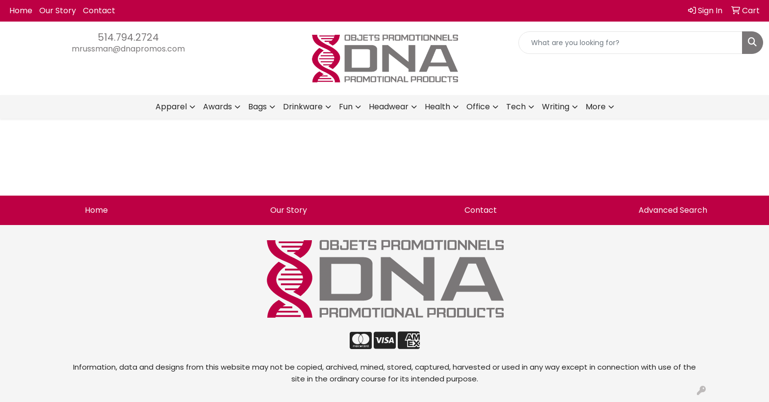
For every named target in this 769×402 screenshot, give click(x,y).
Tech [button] (516, 106)
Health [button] (437, 106)
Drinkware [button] (303, 106)
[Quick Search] (630, 42)
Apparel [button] (171, 106)
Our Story (57, 10)
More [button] (596, 106)
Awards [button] (217, 106)
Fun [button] (346, 106)
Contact (99, 10)
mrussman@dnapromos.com (128, 48)
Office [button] (478, 106)
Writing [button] (555, 106)
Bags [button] (257, 106)
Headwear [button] (389, 106)
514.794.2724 (128, 37)
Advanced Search (673, 210)
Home (20, 10)
